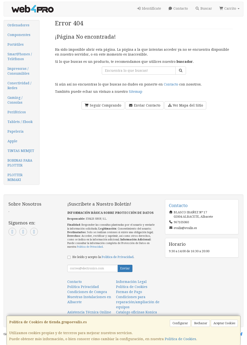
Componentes (18, 35)
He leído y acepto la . (103, 257)
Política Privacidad (83, 287)
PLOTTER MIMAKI (14, 177)
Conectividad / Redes (19, 85)
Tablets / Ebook (20, 122)
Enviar (125, 268)
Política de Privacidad (90, 246)
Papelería (15, 131)
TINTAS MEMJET (20, 151)
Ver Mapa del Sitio (185, 105)
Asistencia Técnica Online (89, 312)
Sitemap (135, 91)
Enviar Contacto (144, 105)
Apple (12, 141)
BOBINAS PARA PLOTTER (19, 162)
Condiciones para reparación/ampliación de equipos (137, 302)
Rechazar (200, 323)
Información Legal (131, 282)
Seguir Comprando (103, 105)
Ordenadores (18, 25)
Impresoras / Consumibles (18, 71)
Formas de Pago (129, 292)
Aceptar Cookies (224, 323)
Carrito (229, 8)
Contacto (178, 8)
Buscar (203, 8)
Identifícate (149, 8)
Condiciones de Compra (87, 292)
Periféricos (16, 112)
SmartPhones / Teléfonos (19, 56)
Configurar (180, 323)
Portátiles (15, 44)
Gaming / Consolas (14, 100)
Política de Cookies (180, 339)
